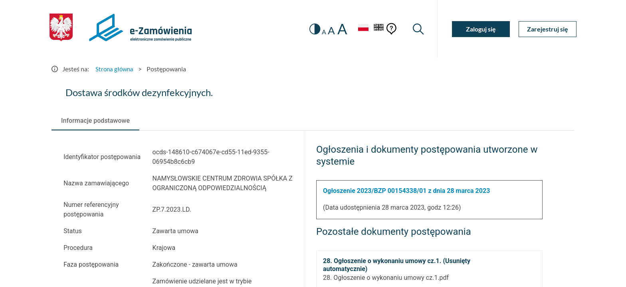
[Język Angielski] (378, 29)
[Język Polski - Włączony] (361, 29)
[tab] (95, 120)
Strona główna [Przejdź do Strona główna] (115, 69)
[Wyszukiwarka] (418, 28)
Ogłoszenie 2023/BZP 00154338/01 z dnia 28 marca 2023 (406, 191)
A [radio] (321, 31)
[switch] (312, 28)
